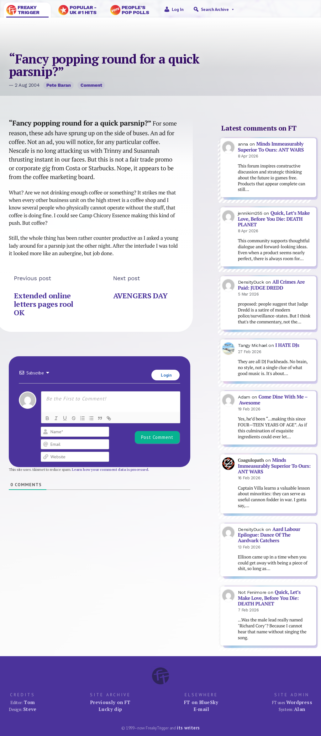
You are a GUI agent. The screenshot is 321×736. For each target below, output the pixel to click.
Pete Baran (58, 85)
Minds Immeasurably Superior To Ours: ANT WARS (271, 147)
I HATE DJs (287, 345)
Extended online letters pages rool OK (43, 304)
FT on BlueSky (201, 702)
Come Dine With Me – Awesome (273, 400)
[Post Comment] (157, 437)
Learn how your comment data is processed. (110, 469)
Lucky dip (110, 709)
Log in (178, 9)
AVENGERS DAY (140, 296)
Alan (299, 709)
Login (166, 375)
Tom (29, 702)
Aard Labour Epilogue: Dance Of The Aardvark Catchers (269, 535)
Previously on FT (110, 702)
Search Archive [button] (218, 9)
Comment (91, 85)
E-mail (201, 709)
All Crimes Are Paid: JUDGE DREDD (271, 285)
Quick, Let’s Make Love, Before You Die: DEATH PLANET (274, 219)
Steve (30, 709)
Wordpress (299, 702)
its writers (188, 728)
